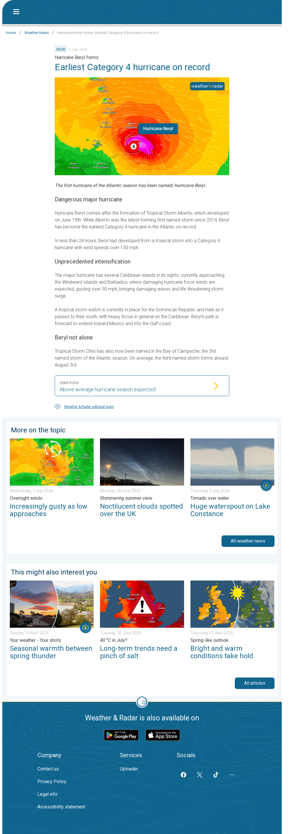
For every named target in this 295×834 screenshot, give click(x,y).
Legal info (47, 794)
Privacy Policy (51, 781)
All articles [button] (254, 683)
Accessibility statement (61, 807)
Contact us (48, 769)
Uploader (129, 769)
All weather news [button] (248, 541)
